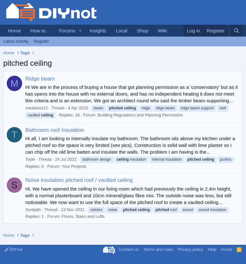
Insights (98, 30)
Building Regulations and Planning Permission (140, 115)
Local (121, 30)
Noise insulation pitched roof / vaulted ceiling (79, 180)
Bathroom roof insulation (54, 130)
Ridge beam (40, 79)
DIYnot (13, 249)
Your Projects (74, 166)
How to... (39, 30)
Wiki (162, 30)
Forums (67, 30)
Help (212, 249)
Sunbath (33, 209)
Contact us (129, 249)
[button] (80, 31)
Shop (142, 30)
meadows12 (36, 108)
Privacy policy (190, 249)
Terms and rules (158, 249)
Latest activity (16, 41)
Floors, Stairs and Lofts (83, 216)
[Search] (236, 31)
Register (41, 41)
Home (14, 30)
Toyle (30, 159)
